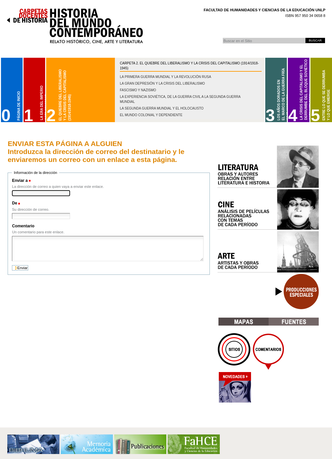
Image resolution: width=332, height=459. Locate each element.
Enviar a (20, 180)
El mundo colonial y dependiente (151, 115)
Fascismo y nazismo (138, 90)
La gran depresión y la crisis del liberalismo (162, 83)
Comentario (23, 226)
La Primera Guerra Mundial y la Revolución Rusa (165, 77)
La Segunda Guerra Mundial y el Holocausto (162, 108)
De (14, 203)
